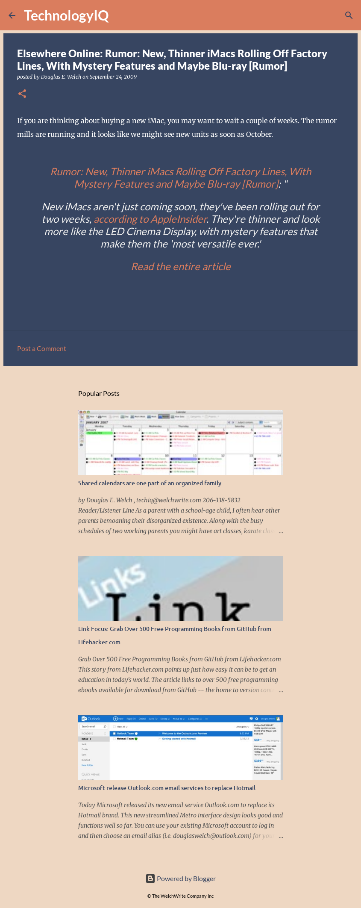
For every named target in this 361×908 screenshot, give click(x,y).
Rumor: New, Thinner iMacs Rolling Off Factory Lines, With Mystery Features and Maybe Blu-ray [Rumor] (180, 177)
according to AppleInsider (150, 218)
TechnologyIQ (66, 15)
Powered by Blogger (180, 878)
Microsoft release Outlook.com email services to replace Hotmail (166, 788)
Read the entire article (181, 266)
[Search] (121, 15)
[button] (22, 94)
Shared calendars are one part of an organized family (149, 483)
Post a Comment (41, 348)
